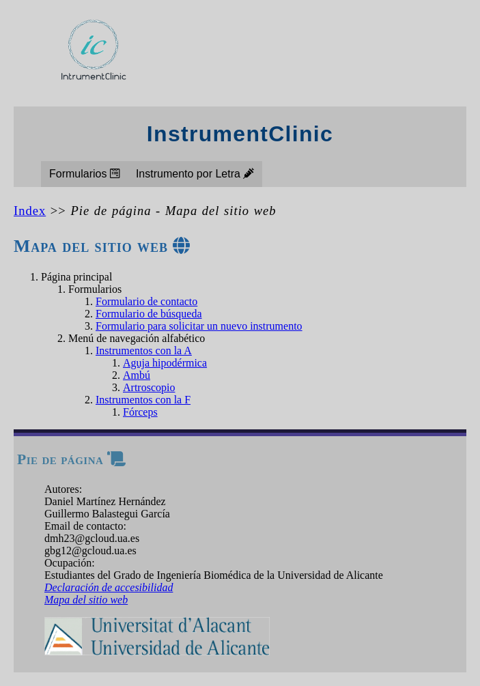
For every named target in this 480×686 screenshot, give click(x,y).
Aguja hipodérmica (165, 363)
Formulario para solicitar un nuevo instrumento (199, 326)
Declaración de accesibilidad (108, 587)
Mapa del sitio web (86, 599)
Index (30, 210)
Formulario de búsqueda (149, 313)
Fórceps (140, 412)
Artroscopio (149, 387)
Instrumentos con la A (144, 350)
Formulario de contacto (146, 301)
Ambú (136, 375)
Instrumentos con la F (143, 399)
